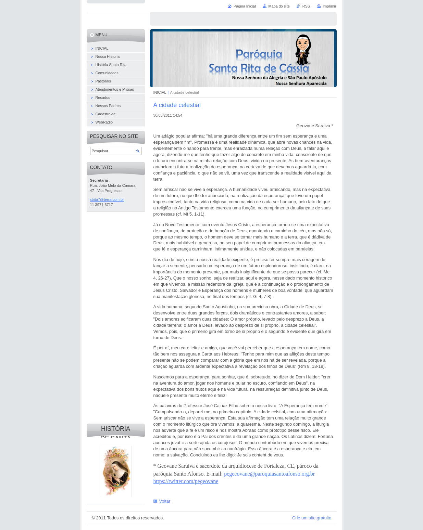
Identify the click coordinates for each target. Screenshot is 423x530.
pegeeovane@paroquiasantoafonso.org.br (269, 474)
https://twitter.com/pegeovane (186, 481)
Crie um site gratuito (312, 517)
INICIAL (159, 92)
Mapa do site (279, 6)
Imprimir (329, 6)
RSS (306, 6)
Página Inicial (245, 6)
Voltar (165, 501)
